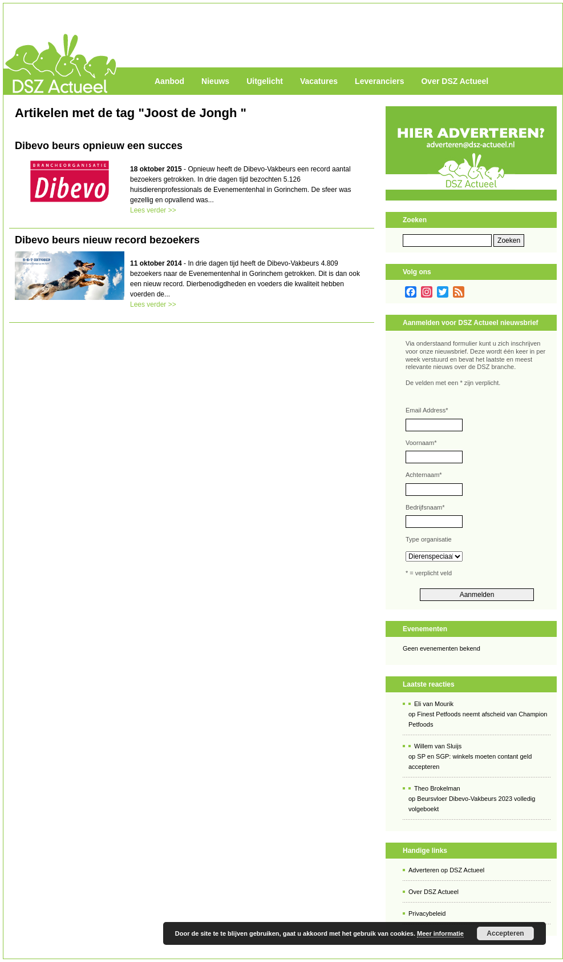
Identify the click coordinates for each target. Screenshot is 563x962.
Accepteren (505, 933)
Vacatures (319, 81)
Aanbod (169, 81)
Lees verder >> (153, 210)
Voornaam (421, 442)
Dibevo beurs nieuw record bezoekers (107, 240)
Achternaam (424, 474)
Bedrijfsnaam (425, 507)
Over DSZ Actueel (454, 81)
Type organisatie (429, 539)
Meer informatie (440, 933)
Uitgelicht (264, 81)
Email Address (427, 410)
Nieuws (215, 81)
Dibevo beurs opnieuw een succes (99, 145)
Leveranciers (379, 81)
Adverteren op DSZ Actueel (446, 870)
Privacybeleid (426, 913)
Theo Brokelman (437, 788)
